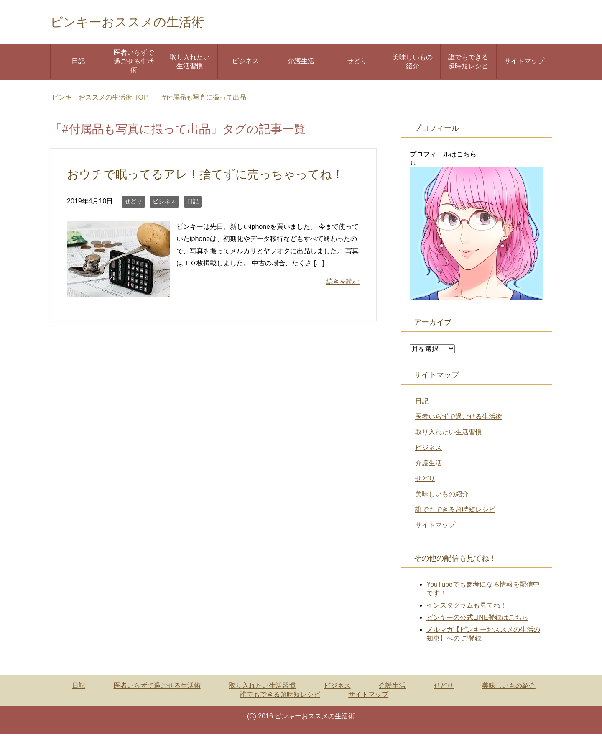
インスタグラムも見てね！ (466, 607)
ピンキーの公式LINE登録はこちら (477, 619)
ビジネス (245, 63)
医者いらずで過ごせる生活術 (134, 63)
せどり (357, 63)
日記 (78, 63)
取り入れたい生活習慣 (190, 64)
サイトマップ (524, 63)
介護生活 (301, 63)
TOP (100, 99)
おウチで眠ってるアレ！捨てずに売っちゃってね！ (210, 176)
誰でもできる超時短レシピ (468, 64)
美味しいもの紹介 (413, 64)
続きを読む (343, 283)
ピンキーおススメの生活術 (142, 22)
